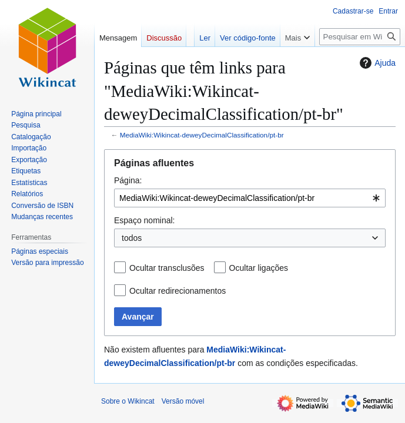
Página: (128, 180)
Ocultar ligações (258, 268)
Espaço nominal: (144, 220)
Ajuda (376, 63)
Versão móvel (183, 401)
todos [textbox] (132, 238)
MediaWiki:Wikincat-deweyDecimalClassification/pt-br (202, 135)
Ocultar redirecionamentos (177, 291)
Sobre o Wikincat (128, 401)
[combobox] (250, 198)
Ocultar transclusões (167, 268)
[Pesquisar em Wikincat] (359, 36)
